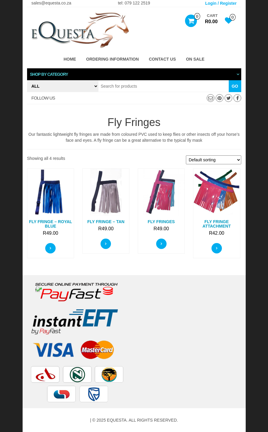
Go (235, 86)
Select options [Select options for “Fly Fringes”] (161, 244)
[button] (134, 74)
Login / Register (221, 3)
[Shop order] (213, 159)
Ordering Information (112, 59)
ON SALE (195, 59)
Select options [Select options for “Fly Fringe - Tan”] (106, 244)
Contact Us (162, 59)
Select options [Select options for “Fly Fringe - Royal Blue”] (50, 248)
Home (70, 59)
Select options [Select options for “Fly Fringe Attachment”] (216, 248)
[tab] (134, 74)
